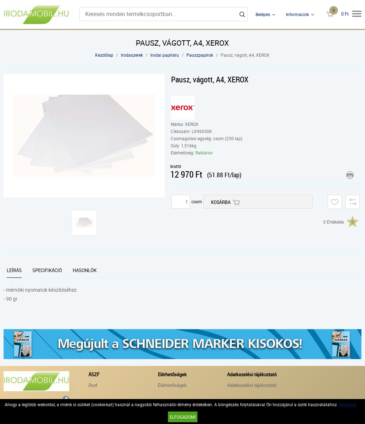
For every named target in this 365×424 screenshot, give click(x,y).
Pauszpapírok (199, 55)
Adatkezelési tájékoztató (252, 385)
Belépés (263, 14)
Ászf (93, 385)
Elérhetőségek (172, 385)
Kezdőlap (104, 55)
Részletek (348, 404)
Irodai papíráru (164, 55)
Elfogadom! (183, 417)
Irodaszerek (132, 55)
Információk (297, 14)
